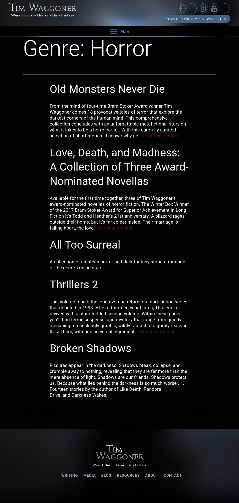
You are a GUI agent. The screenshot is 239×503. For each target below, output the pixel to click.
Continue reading (160, 136)
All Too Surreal (85, 244)
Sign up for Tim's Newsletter (196, 19)
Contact (173, 475)
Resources (128, 475)
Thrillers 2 (74, 284)
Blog (106, 475)
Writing (69, 475)
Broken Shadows (90, 348)
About (151, 475)
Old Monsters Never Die (107, 89)
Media (89, 475)
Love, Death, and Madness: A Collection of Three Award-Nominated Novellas (119, 167)
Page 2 (48, 414)
